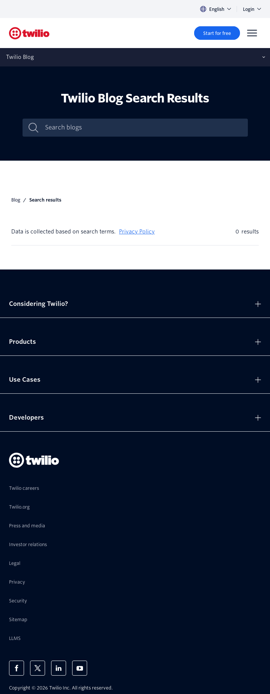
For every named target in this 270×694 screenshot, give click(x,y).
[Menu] (252, 33)
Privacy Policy (137, 232)
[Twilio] (29, 33)
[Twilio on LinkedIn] (58, 668)
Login (252, 9)
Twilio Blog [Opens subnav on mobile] (20, 57)
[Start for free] (217, 33)
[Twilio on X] (37, 668)
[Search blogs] (143, 127)
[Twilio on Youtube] (79, 668)
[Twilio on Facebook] (16, 668)
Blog (15, 200)
